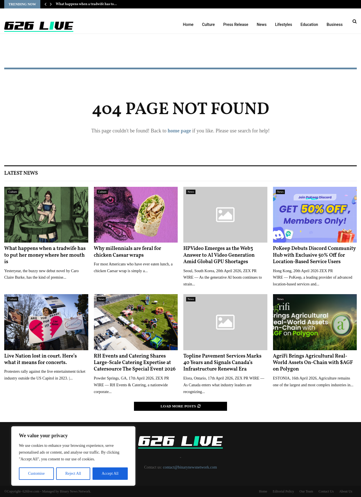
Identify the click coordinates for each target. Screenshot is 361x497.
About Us (345, 491)
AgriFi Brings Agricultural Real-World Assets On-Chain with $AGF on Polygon (313, 363)
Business (335, 24)
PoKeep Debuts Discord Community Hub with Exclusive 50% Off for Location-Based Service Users (314, 255)
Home (188, 24)
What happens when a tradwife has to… (86, 4)
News (262, 24)
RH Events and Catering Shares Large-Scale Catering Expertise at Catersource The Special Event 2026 (135, 363)
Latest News (21, 173)
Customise (36, 473)
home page (179, 131)
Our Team (306, 491)
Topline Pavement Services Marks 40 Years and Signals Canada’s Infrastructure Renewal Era (222, 363)
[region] (73, 456)
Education (309, 24)
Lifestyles (283, 24)
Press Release (235, 24)
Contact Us (326, 491)
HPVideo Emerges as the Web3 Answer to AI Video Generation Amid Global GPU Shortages (219, 255)
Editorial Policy (283, 491)
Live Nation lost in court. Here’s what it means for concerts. (40, 359)
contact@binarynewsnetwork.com (190, 467)
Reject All (73, 473)
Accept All (110, 473)
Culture (208, 24)
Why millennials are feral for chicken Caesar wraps (127, 252)
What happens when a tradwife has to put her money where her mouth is (45, 255)
